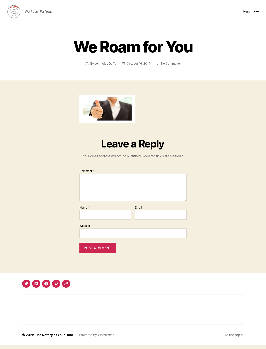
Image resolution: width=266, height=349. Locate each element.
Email (139, 211)
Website (84, 229)
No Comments (170, 67)
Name (84, 211)
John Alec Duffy (105, 67)
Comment (87, 174)
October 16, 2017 (139, 67)
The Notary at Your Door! (54, 339)
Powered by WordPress (96, 339)
